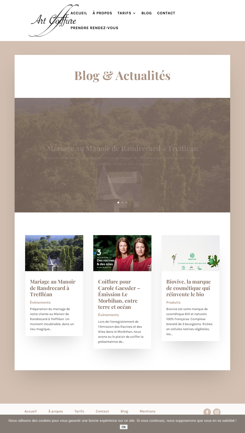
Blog (146, 13)
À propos (102, 13)
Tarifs (124, 13)
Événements (40, 302)
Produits (173, 302)
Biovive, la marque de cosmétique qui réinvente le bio (188, 288)
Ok (124, 427)
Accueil (79, 13)
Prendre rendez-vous (94, 28)
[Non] (239, 424)
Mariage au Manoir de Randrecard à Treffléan (52, 288)
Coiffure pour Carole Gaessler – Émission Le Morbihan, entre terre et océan (119, 294)
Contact (166, 13)
